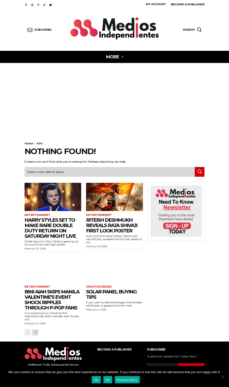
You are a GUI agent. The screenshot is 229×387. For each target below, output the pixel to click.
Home (29, 143)
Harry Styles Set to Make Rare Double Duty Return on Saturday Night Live (50, 227)
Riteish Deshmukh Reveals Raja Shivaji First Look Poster (111, 224)
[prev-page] (28, 331)
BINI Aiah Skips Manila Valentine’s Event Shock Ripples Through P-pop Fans (52, 299)
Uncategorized (98, 286)
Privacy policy (127, 380)
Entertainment (36, 214)
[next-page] (35, 331)
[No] (222, 376)
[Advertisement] (114, 99)
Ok (96, 380)
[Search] (199, 171)
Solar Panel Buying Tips (111, 293)
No (108, 380)
